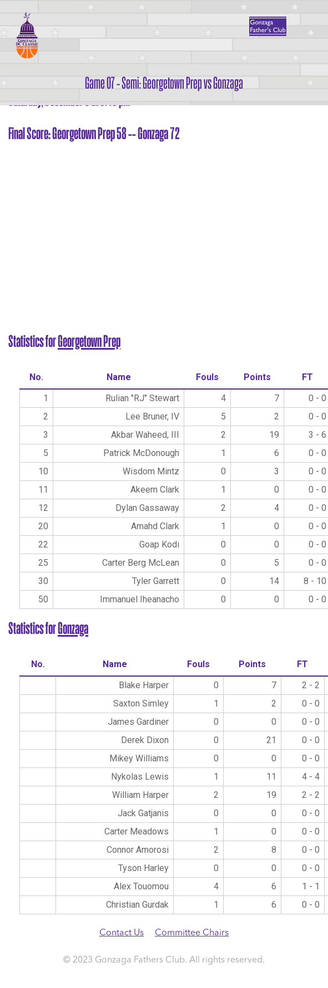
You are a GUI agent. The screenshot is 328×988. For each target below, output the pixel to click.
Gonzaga (73, 628)
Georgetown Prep (89, 341)
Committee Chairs (192, 933)
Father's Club (267, 26)
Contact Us (121, 933)
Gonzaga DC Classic (26, 34)
